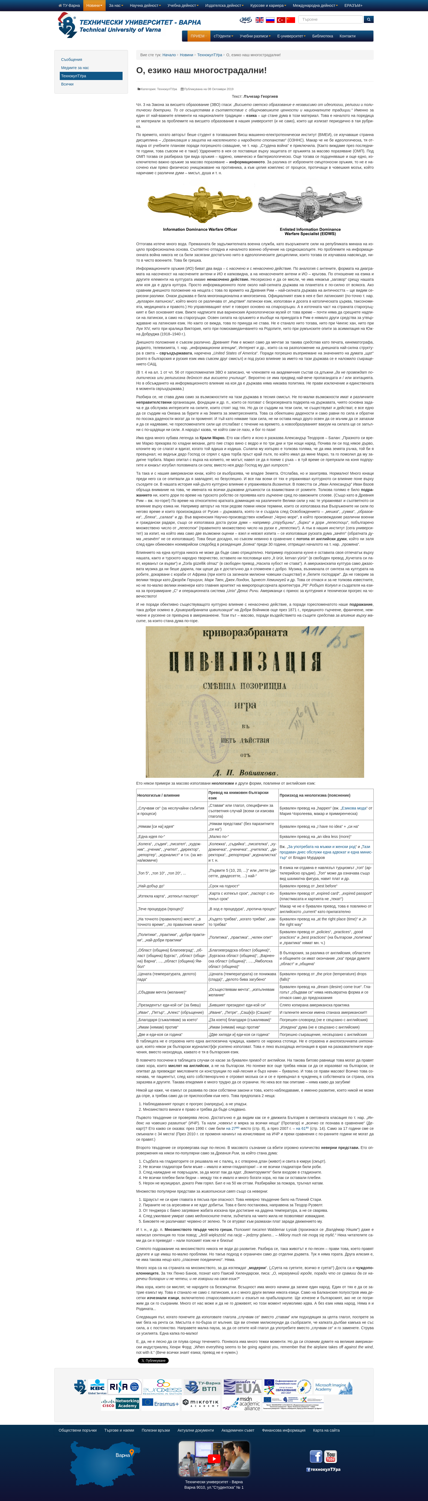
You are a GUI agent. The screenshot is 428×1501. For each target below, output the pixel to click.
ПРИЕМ (199, 36)
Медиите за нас (75, 68)
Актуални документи (196, 1430)
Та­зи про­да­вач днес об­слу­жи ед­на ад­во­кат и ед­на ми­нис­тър (326, 852)
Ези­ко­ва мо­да (354, 808)
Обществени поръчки (78, 1430)
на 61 (302, 1128)
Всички (67, 84)
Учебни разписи (255, 36)
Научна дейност (145, 5)
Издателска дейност (224, 5)
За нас (116, 5)
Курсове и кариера (268, 5)
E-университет (291, 36)
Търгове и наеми (119, 1430)
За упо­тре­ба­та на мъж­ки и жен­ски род (322, 846)
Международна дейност (315, 5)
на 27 (233, 1128)
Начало (169, 55)
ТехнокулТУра (73, 76)
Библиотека (322, 36)
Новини (95, 5)
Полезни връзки (156, 1430)
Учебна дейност (183, 5)
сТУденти (223, 36)
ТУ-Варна (69, 5)
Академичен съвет (238, 1430)
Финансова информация (283, 1430)
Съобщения (71, 59)
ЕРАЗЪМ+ (353, 5)
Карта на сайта (326, 1430)
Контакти (347, 36)
